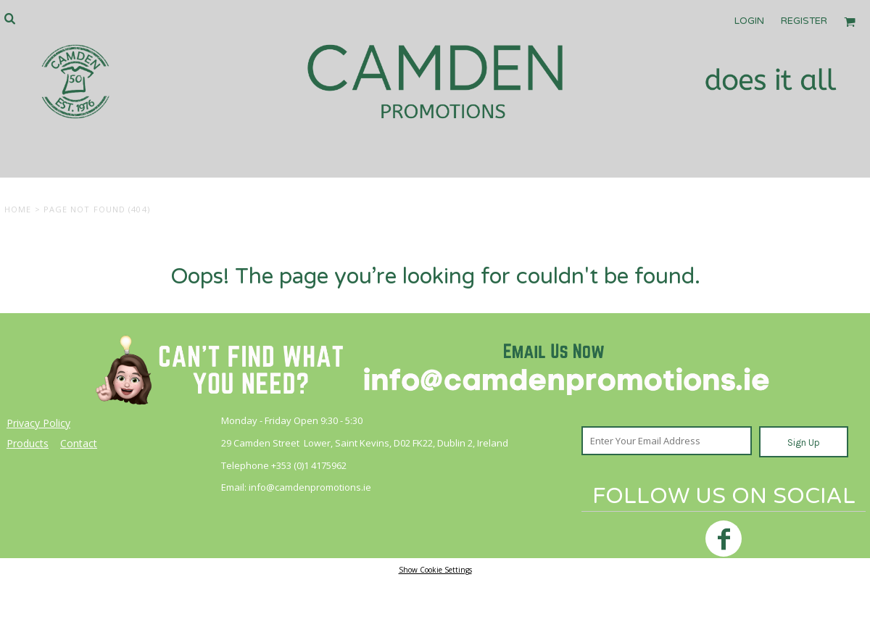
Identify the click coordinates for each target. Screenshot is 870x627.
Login (749, 21)
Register (804, 21)
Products (28, 443)
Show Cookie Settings (435, 570)
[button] (9, 18)
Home (17, 209)
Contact (78, 443)
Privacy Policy (38, 423)
